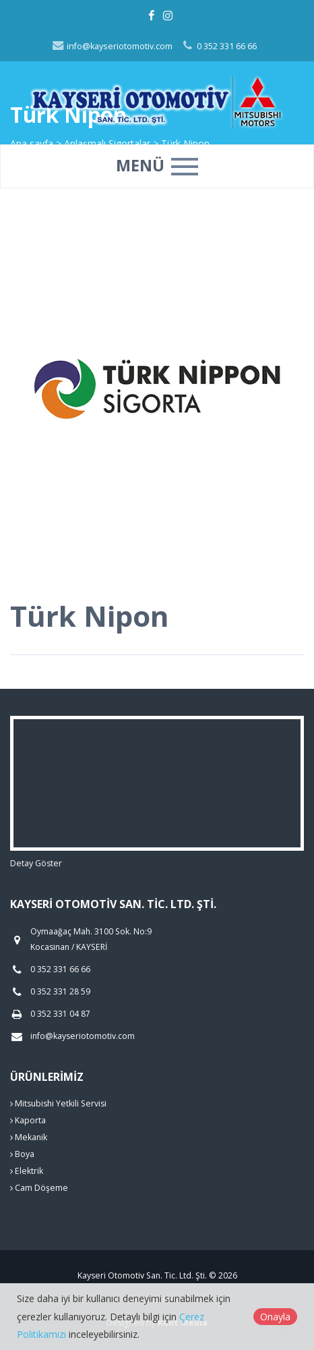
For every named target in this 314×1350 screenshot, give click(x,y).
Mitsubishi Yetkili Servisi (58, 1103)
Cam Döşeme (39, 1187)
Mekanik (28, 1137)
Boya (22, 1154)
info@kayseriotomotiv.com (111, 46)
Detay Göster (36, 863)
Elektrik (26, 1171)
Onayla (275, 1316)
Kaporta (28, 1120)
